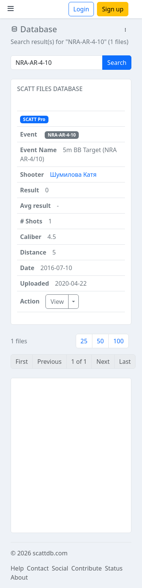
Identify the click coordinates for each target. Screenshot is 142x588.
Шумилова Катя (73, 174)
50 (100, 341)
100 (118, 341)
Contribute (86, 568)
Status (114, 568)
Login (81, 9)
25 (84, 341)
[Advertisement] (71, 455)
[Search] (57, 62)
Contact (38, 568)
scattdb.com (50, 553)
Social (60, 568)
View (57, 301)
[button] (125, 30)
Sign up (112, 9)
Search (116, 62)
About (19, 577)
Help (17, 568)
